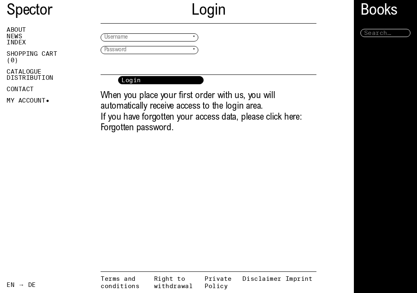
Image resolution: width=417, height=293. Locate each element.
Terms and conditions (120, 282)
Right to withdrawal (173, 282)
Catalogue (24, 71)
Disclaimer (261, 278)
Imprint (299, 278)
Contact (20, 89)
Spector (29, 11)
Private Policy (218, 282)
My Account (26, 100)
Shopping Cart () (32, 56)
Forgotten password (136, 128)
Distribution (30, 77)
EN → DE (21, 285)
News (14, 36)
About (16, 29)
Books (378, 11)
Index (16, 42)
